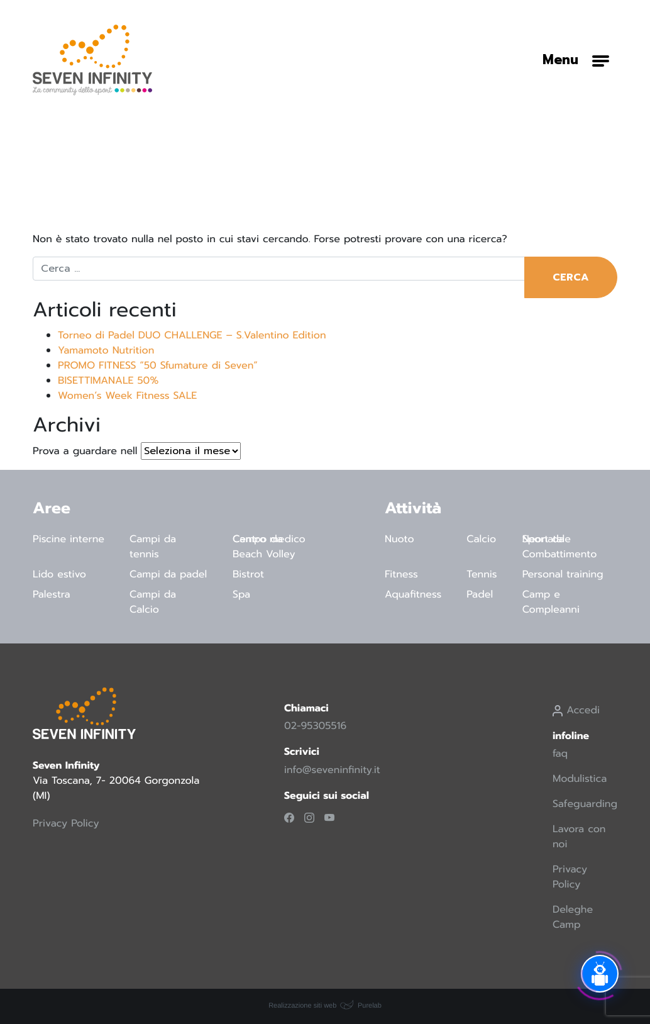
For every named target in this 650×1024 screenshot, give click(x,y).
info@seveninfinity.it (332, 769)
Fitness (401, 574)
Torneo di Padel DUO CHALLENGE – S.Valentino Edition (192, 335)
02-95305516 (315, 725)
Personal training (562, 574)
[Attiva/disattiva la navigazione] (575, 60)
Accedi (576, 710)
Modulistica (580, 778)
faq (560, 753)
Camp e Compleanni (551, 602)
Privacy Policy (66, 823)
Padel (479, 594)
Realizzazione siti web (302, 1006)
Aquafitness (413, 594)
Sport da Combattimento (559, 546)
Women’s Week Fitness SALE (127, 395)
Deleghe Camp (573, 917)
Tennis (481, 574)
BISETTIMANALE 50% (108, 380)
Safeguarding (585, 803)
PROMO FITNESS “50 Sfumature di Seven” (158, 365)
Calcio (481, 539)
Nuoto (399, 539)
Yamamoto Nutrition (106, 350)
